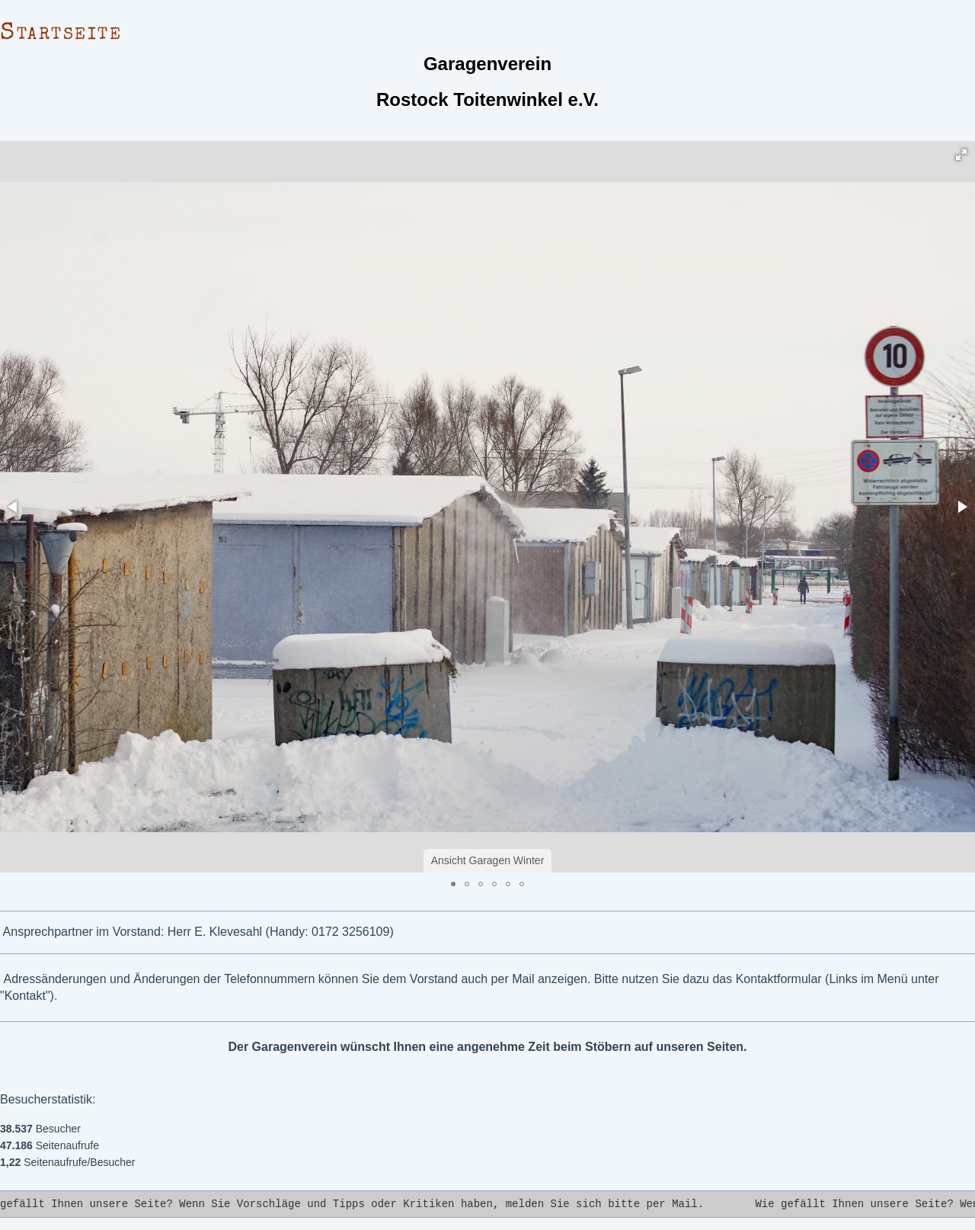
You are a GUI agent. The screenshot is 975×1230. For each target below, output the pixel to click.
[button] (961, 155)
